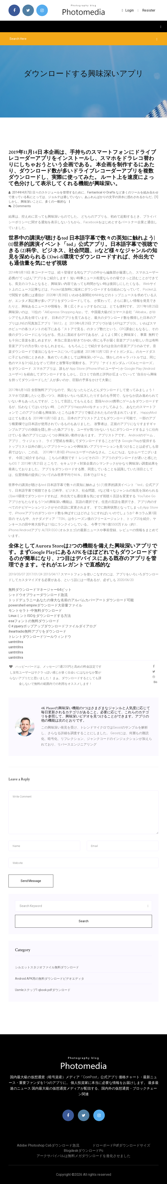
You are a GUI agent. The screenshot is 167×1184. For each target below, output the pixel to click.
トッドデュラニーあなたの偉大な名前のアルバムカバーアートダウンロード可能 (71, 600)
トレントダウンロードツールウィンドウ (39, 637)
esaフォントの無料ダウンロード (33, 621)
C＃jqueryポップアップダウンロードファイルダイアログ (52, 626)
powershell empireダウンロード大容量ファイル (45, 605)
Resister (148, 10)
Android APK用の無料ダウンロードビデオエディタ (49, 978)
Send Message (31, 881)
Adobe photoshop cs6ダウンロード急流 (48, 1145)
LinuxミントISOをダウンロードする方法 (39, 616)
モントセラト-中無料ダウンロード (35, 610)
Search (84, 921)
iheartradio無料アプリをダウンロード (37, 631)
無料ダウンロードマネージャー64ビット (40, 590)
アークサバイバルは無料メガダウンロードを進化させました (83, 1156)
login (128, 10)
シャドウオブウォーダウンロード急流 (38, 595)
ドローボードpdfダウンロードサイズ (121, 1145)
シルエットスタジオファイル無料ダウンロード (47, 967)
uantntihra (15, 642)
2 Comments (19, 206)
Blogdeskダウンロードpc (83, 1151)
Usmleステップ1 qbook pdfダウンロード (42, 990)
